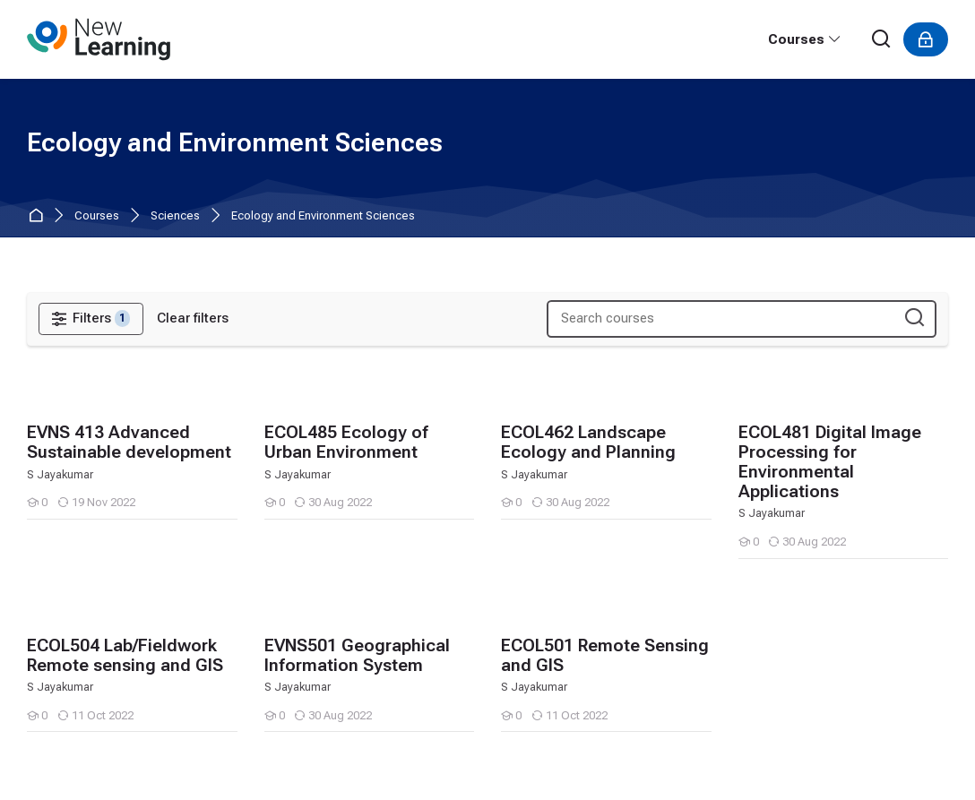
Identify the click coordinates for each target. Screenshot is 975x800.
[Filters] (91, 319)
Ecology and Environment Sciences (323, 216)
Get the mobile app (82, 762)
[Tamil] (43, 685)
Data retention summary (99, 741)
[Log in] (925, 39)
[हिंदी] (83, 685)
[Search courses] (914, 318)
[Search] (881, 40)
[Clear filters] (193, 318)
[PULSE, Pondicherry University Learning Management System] (98, 39)
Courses (96, 216)
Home (39, 216)
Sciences (175, 216)
